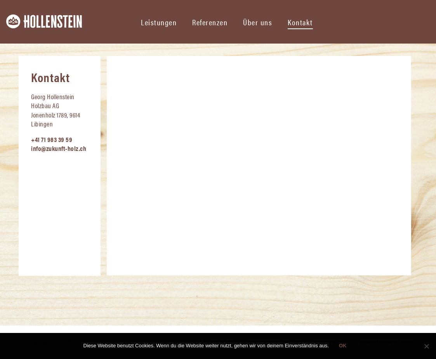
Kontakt (300, 22)
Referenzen (210, 22)
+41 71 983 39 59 (51, 139)
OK (343, 345)
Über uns (257, 22)
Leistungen (159, 22)
